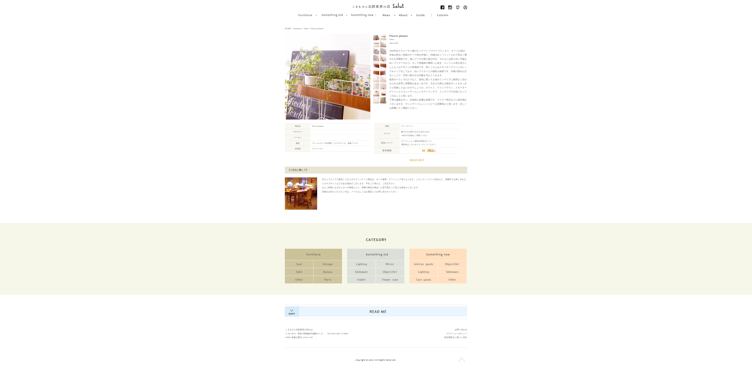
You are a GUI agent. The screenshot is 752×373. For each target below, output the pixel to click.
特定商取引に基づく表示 (455, 337)
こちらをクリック (416, 144)
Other (306, 28)
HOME (288, 28)
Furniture (297, 28)
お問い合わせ (461, 329)
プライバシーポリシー (456, 333)
